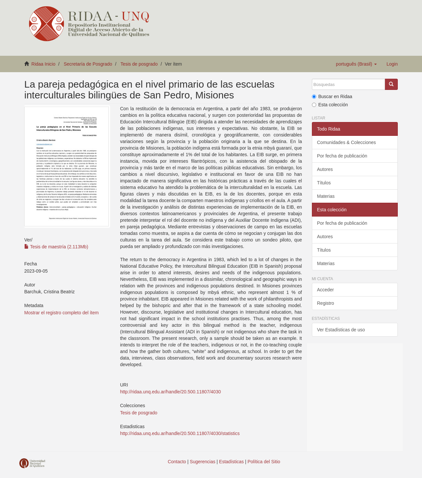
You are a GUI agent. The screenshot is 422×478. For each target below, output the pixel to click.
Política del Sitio (264, 461)
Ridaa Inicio (43, 64)
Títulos (324, 182)
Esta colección (330, 104)
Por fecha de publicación (342, 155)
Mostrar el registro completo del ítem (61, 312)
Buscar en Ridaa (332, 96)
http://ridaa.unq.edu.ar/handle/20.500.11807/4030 (170, 391)
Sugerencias (202, 461)
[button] (356, 64)
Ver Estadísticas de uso (341, 329)
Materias (326, 196)
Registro (325, 303)
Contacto (177, 461)
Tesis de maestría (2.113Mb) (56, 246)
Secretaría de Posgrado (88, 64)
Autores (325, 169)
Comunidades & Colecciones (346, 142)
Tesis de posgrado (139, 64)
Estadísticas (231, 461)
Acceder (325, 289)
